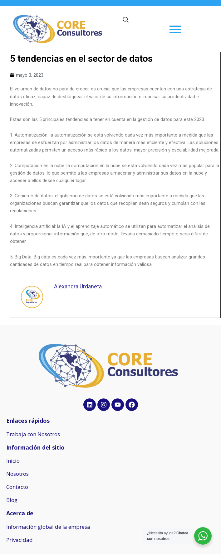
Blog (11, 499)
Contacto (17, 486)
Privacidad (19, 539)
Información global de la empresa (48, 526)
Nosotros (17, 473)
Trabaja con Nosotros (33, 434)
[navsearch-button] (126, 20)
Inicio (13, 460)
